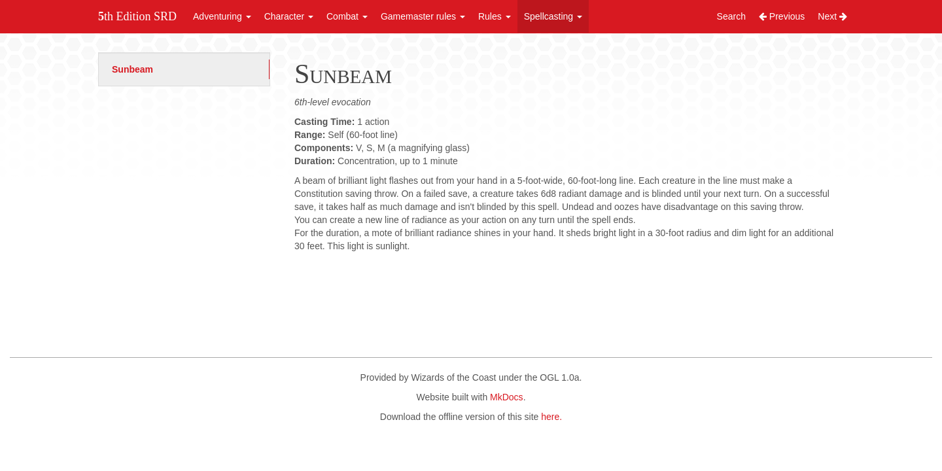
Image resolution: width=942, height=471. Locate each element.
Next (832, 16)
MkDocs (506, 397)
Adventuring (222, 16)
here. (551, 416)
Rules (494, 16)
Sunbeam (132, 69)
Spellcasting (553, 16)
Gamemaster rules (423, 16)
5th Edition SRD (137, 16)
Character (288, 16)
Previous (782, 16)
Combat (347, 16)
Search (731, 16)
